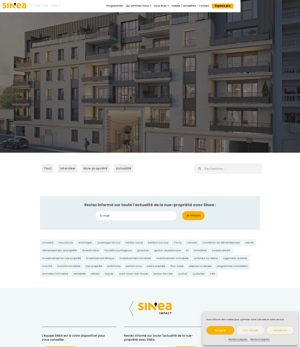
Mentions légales (238, 339)
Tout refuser (250, 330)
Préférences (280, 330)
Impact (56, 5)
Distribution (39, 5)
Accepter (220, 330)
